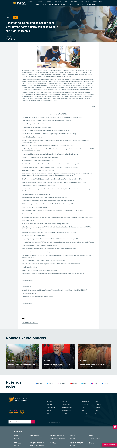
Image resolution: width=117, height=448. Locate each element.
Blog (82, 1)
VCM (66, 1)
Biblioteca (88, 1)
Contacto (95, 1)
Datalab (96, 410)
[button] (115, 427)
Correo (100, 1)
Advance (72, 4)
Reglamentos (74, 1)
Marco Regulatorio (51, 407)
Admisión (38, 4)
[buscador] (20, 421)
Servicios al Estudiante (66, 410)
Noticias (11, 14)
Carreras (64, 4)
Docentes (49, 1)
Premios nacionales (66, 404)
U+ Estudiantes (85, 401)
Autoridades (49, 404)
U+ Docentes (84, 404)
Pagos (96, 401)
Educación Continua (91, 4)
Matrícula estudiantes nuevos (51, 4)
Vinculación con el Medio (67, 417)
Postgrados (80, 4)
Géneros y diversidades (67, 407)
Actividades (49, 417)
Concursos (97, 407)
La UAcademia (50, 401)
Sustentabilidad (65, 413)
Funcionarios (98, 404)
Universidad (31, 1)
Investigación (58, 1)
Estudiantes (40, 1)
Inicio (7, 14)
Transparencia (84, 413)
